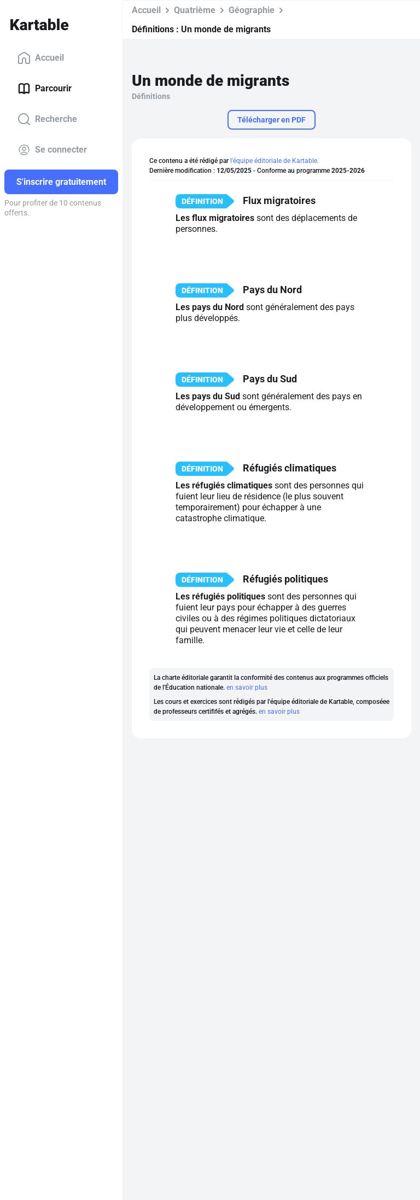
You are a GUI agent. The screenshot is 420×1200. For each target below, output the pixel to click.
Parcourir (45, 88)
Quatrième (194, 10)
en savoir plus (246, 687)
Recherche (47, 119)
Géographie (252, 10)
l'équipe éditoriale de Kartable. (274, 161)
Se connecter (52, 149)
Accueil (41, 58)
